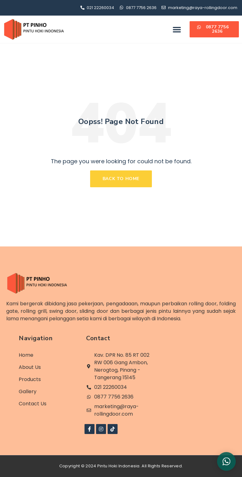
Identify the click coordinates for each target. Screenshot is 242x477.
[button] (176, 29)
